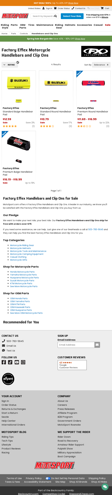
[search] (55, 16)
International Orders (13, 424)
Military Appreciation (70, 452)
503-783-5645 (95, 229)
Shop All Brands (78, 481)
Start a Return (10, 413)
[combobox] (101, 65)
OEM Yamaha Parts (20, 301)
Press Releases (66, 409)
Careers (62, 405)
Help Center (9, 420)
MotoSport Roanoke (69, 424)
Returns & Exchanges (14, 409)
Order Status (9, 405)
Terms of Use (14, 478)
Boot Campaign (67, 456)
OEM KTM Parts (17, 304)
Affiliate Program (67, 413)
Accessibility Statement (37, 481)
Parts (13, 33)
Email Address (66, 340)
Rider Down (64, 437)
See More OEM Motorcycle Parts (26, 313)
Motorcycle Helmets (20, 248)
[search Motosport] (45, 16)
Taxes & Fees (12, 481)
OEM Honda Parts (19, 298)
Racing (5, 452)
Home (4, 33)
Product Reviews (11, 448)
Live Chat (93, 8)
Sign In (5, 401)
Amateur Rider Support (71, 444)
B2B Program (65, 417)
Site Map (60, 481)
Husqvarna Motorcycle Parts (24, 277)
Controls (24, 33)
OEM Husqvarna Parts (21, 310)
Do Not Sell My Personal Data (67, 478)
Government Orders (69, 420)
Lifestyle (6, 444)
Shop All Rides (99, 481)
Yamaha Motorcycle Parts (23, 274)
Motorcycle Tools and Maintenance (28, 251)
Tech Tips (7, 440)
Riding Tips (8, 437)
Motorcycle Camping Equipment (26, 254)
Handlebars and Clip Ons (45, 33)
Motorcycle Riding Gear (22, 245)
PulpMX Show (65, 448)
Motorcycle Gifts (18, 259)
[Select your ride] (72, 16)
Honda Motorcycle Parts (22, 271)
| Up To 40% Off (56, 3)
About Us (63, 401)
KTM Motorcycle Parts (21, 283)
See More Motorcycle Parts (23, 286)
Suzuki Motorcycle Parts (22, 280)
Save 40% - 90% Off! (56, 38)
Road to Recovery (68, 440)
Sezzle (5, 417)
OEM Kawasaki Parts (20, 307)
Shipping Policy (97, 478)
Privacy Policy (34, 478)
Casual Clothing (18, 257)
